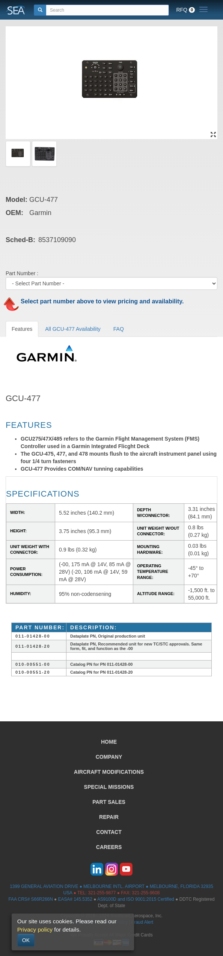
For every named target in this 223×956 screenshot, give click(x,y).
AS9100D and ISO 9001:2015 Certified (135, 899)
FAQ (118, 329)
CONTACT (108, 832)
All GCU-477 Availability (73, 329)
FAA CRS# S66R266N (30, 899)
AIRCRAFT (109, 772)
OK (26, 940)
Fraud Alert (142, 922)
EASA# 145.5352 (75, 899)
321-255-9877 (102, 892)
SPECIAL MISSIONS (109, 787)
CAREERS (109, 847)
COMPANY (109, 757)
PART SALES (108, 802)
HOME (109, 742)
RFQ (185, 10)
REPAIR (109, 817)
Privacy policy (35, 929)
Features (22, 329)
